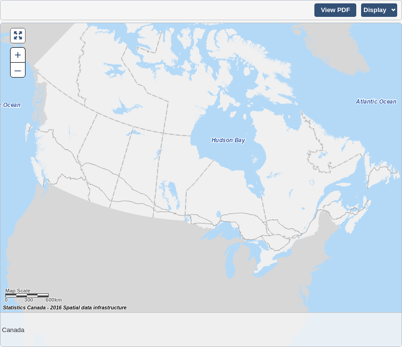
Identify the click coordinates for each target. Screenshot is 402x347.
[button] (335, 10)
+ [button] (17, 54)
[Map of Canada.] (201, 185)
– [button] (17, 69)
